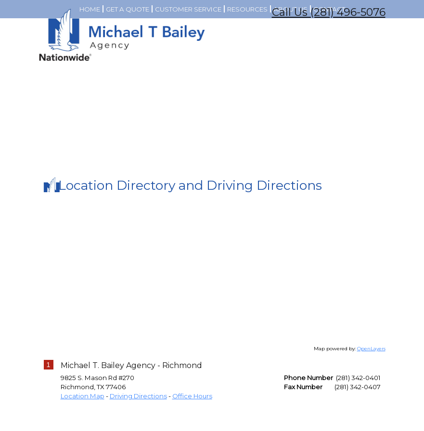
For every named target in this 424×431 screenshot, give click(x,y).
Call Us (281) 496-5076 (328, 12)
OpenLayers (371, 395)
